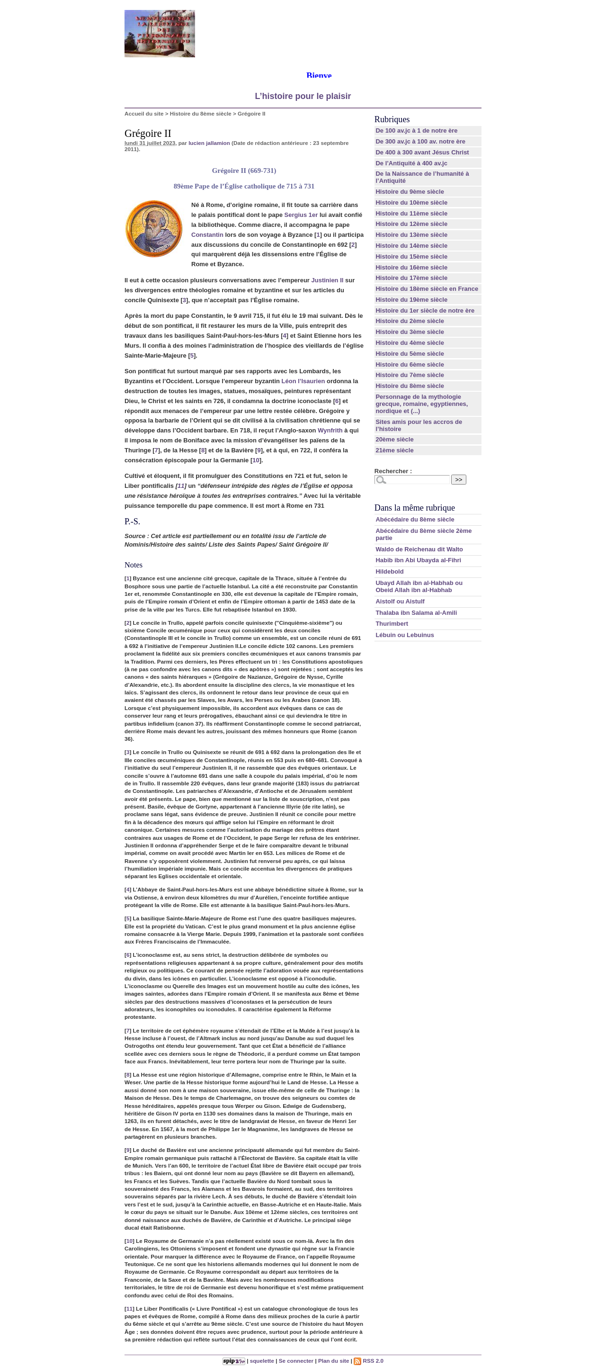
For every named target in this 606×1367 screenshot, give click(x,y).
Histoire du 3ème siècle (409, 331)
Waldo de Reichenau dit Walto (419, 549)
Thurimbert (391, 623)
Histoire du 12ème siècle (411, 223)
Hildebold (389, 571)
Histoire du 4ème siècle (409, 342)
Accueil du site (144, 113)
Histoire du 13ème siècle (411, 234)
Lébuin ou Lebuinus (404, 635)
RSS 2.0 (368, 1361)
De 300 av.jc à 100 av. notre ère (420, 141)
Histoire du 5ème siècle (409, 353)
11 (181, 485)
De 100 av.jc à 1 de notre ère (416, 130)
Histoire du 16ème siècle (411, 267)
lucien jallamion (209, 143)
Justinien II (328, 280)
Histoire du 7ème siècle (409, 374)
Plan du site (333, 1361)
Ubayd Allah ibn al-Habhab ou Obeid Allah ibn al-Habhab (419, 586)
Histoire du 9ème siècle (409, 191)
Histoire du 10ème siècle (411, 202)
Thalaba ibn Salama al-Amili (416, 612)
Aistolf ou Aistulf (400, 601)
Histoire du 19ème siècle (411, 299)
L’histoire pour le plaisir (303, 96)
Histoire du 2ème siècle (409, 320)
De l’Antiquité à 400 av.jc (411, 163)
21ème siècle (394, 450)
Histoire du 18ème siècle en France (426, 288)
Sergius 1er (301, 214)
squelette (262, 1361)
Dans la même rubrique (414, 508)
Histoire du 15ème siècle (411, 256)
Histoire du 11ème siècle (411, 213)
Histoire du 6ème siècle (409, 364)
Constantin (207, 234)
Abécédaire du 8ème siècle (414, 519)
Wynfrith (330, 430)
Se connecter (296, 1361)
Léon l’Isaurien (303, 381)
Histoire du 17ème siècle (411, 277)
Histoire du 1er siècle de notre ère (424, 310)
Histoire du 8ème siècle (201, 113)
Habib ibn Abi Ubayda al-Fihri (418, 560)
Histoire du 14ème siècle (411, 245)
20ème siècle (394, 439)
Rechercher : (393, 471)
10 (255, 460)
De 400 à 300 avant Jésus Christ (422, 152)
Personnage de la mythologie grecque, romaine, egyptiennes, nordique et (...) (421, 403)
